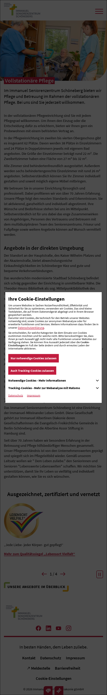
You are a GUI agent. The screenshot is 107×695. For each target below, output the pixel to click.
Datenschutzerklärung (31, 327)
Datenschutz (15, 395)
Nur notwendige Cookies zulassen (33, 358)
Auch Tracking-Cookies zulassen (32, 371)
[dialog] (53, 347)
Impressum (33, 395)
